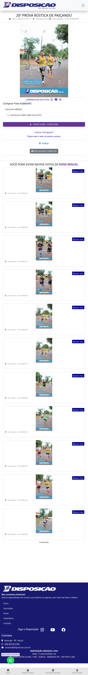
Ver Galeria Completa (44, 151)
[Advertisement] (44, 561)
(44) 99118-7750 (10, 644)
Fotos (6, 613)
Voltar (44, 143)
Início (6, 603)
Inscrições (8, 608)
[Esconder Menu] (83, 5)
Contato (7, 623)
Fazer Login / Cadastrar (44, 124)
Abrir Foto (78, 171)
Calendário (8, 618)
